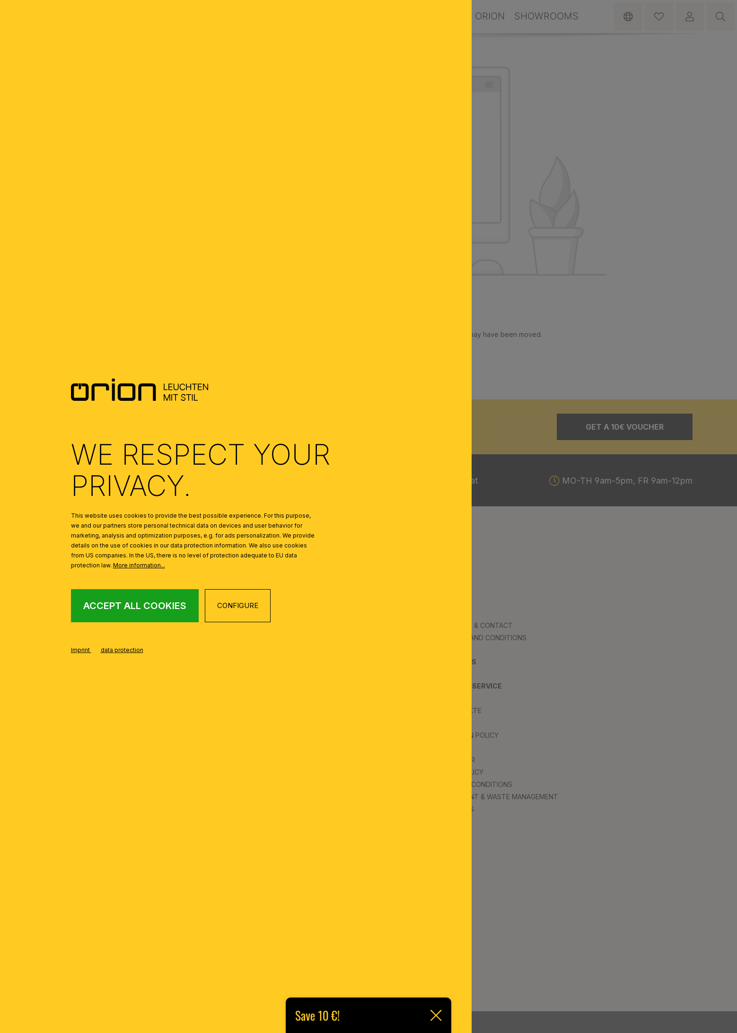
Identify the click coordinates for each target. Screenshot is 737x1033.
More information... (139, 565)
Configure (237, 605)
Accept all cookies (134, 605)
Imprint (81, 649)
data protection (122, 649)
